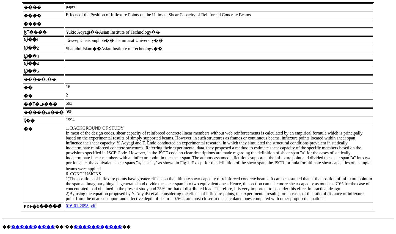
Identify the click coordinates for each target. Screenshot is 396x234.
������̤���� (33, 226)
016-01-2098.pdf (80, 205)
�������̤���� (98, 226)
